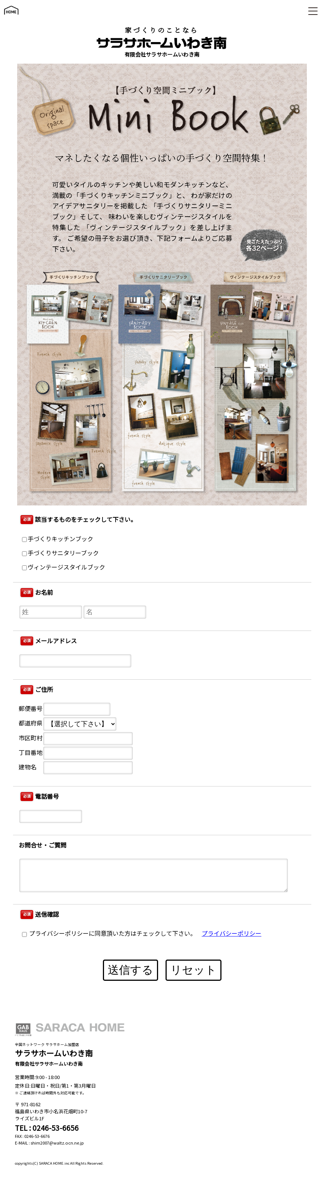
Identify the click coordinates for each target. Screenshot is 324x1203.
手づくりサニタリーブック (60, 553)
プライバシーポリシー (231, 934)
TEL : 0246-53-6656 (47, 1128)
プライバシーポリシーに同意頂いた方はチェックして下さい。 (109, 934)
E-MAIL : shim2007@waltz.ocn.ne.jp (49, 1143)
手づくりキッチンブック (57, 539)
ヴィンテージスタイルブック (63, 567)
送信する (130, 970)
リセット (193, 970)
